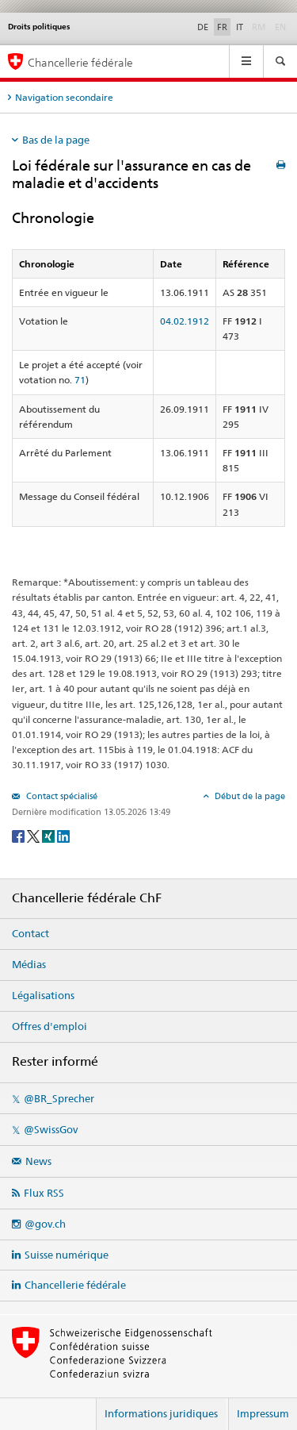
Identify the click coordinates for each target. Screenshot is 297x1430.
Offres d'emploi (49, 1026)
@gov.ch (45, 1223)
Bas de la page (55, 139)
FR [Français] (222, 27)
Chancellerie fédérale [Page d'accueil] (80, 62)
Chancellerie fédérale (75, 1284)
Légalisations (43, 995)
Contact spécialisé (60, 795)
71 (80, 380)
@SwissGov (51, 1129)
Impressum (263, 1413)
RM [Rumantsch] (259, 27)
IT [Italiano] (239, 27)
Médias (29, 964)
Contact (30, 933)
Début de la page (248, 795)
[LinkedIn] (63, 835)
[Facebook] (19, 835)
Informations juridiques (161, 1413)
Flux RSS (44, 1192)
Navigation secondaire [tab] (64, 97)
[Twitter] (34, 835)
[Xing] (49, 835)
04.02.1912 (184, 321)
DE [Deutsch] (202, 27)
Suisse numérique (67, 1254)
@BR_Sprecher (59, 1098)
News (38, 1161)
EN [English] (280, 27)
